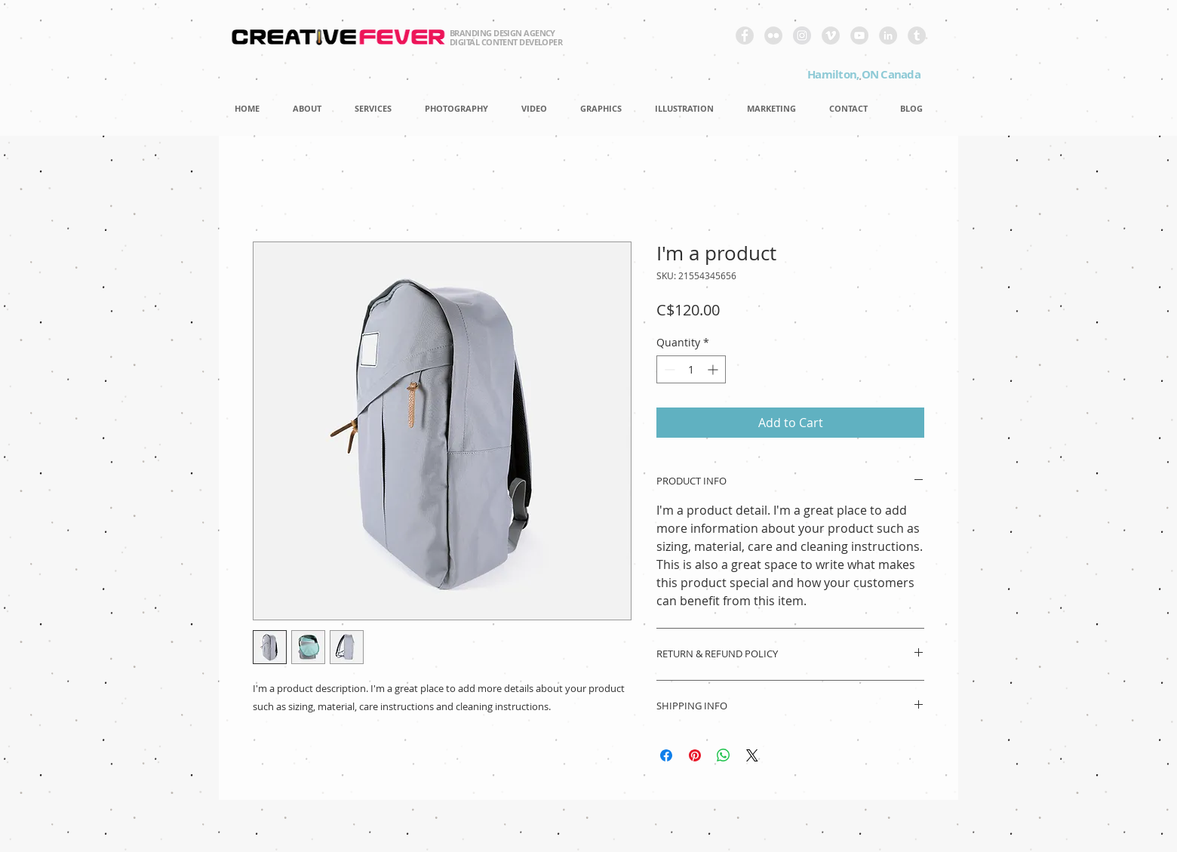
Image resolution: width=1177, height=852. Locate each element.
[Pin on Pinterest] (695, 755)
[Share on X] (752, 755)
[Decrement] (668, 369)
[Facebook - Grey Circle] (745, 35)
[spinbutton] (691, 369)
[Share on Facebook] (666, 755)
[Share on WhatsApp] (723, 755)
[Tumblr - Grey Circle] (917, 35)
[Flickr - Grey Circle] (773, 35)
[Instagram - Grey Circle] (802, 35)
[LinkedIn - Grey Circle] (888, 35)
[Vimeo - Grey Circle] (831, 35)
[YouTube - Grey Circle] (859, 35)
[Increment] (714, 369)
